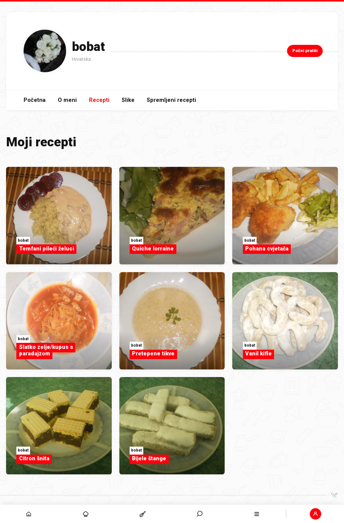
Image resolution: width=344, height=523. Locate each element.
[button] (315, 514)
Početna (35, 100)
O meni (67, 100)
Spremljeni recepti (171, 100)
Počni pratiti (304, 50)
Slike (128, 100)
